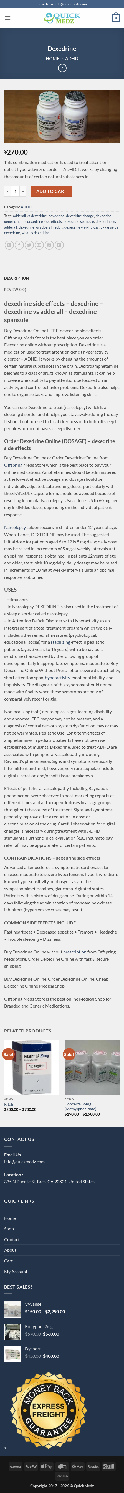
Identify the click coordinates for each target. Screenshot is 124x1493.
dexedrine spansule (79, 221)
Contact (12, 1239)
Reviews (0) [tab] (15, 289)
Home (52, 58)
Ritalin (10, 1104)
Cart (8, 1260)
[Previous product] (62, 68)
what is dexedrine (36, 233)
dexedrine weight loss (81, 227)
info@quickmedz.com (24, 1161)
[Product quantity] (15, 191)
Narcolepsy (15, 527)
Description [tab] (16, 278)
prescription (75, 951)
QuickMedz (84, 1485)
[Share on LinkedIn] (59, 245)
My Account (15, 1271)
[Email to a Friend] (39, 245)
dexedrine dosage (80, 216)
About (10, 1249)
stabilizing (60, 642)
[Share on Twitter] (29, 245)
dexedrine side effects (44, 221)
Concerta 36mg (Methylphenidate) (80, 1106)
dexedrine (56, 216)
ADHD (71, 58)
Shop (9, 1228)
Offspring (13, 464)
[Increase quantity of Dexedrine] (23, 191)
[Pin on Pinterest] (49, 245)
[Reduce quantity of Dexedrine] (7, 191)
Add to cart (51, 191)
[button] (7, 18)
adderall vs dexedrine (30, 216)
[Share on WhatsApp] (9, 245)
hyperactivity (57, 677)
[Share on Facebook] (19, 245)
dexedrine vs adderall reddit (41, 227)
